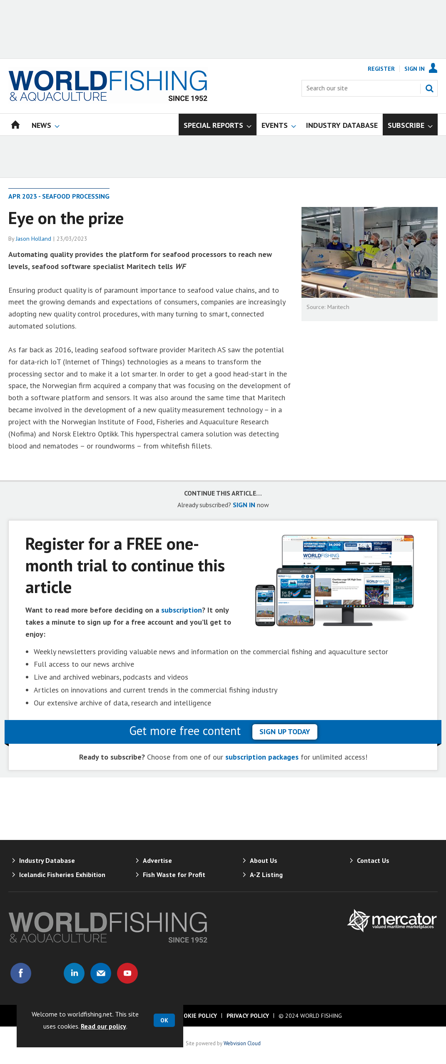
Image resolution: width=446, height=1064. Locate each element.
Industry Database (47, 860)
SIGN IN (244, 505)
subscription (181, 610)
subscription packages (262, 757)
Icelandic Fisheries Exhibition (62, 874)
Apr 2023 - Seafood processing (59, 196)
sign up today (284, 731)
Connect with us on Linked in (74, 973)
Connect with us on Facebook (21, 973)
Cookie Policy (196, 1015)
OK (164, 1020)
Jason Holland (33, 238)
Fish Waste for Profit (174, 874)
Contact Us (373, 860)
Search (429, 88)
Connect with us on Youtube (127, 973)
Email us (101, 973)
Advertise (157, 860)
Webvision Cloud (242, 1043)
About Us (263, 860)
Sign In (414, 68)
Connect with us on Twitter (47, 973)
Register (381, 68)
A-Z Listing (266, 874)
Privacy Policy (248, 1015)
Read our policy (103, 1026)
